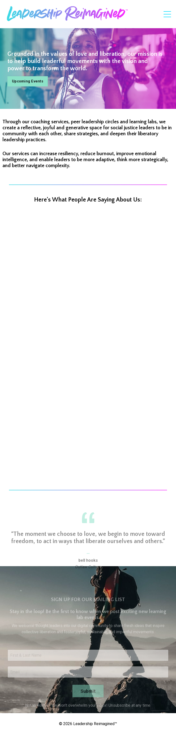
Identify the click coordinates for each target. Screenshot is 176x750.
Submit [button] (88, 701)
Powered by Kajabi (88, 737)
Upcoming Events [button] (27, 81)
